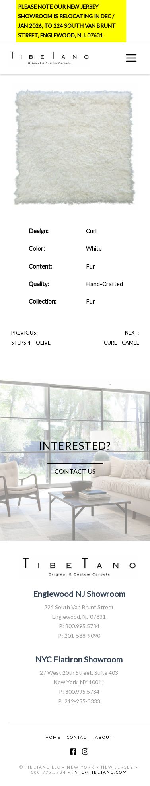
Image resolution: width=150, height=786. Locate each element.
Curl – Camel (121, 342)
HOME (53, 737)
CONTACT (78, 737)
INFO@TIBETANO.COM (99, 772)
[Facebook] (73, 751)
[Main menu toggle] (131, 58)
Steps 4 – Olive (31, 342)
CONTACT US (75, 471)
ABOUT (104, 737)
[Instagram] (85, 751)
